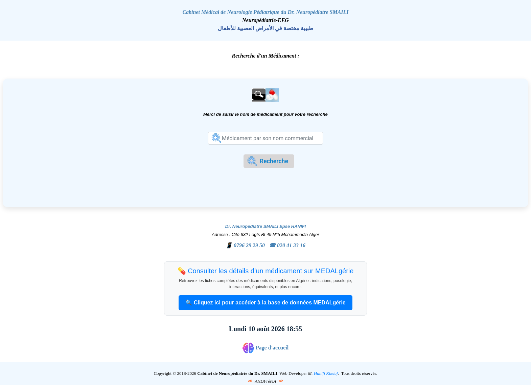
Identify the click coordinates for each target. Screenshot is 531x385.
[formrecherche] (265, 138)
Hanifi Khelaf (326, 373)
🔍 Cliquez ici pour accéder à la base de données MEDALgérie (265, 302)
